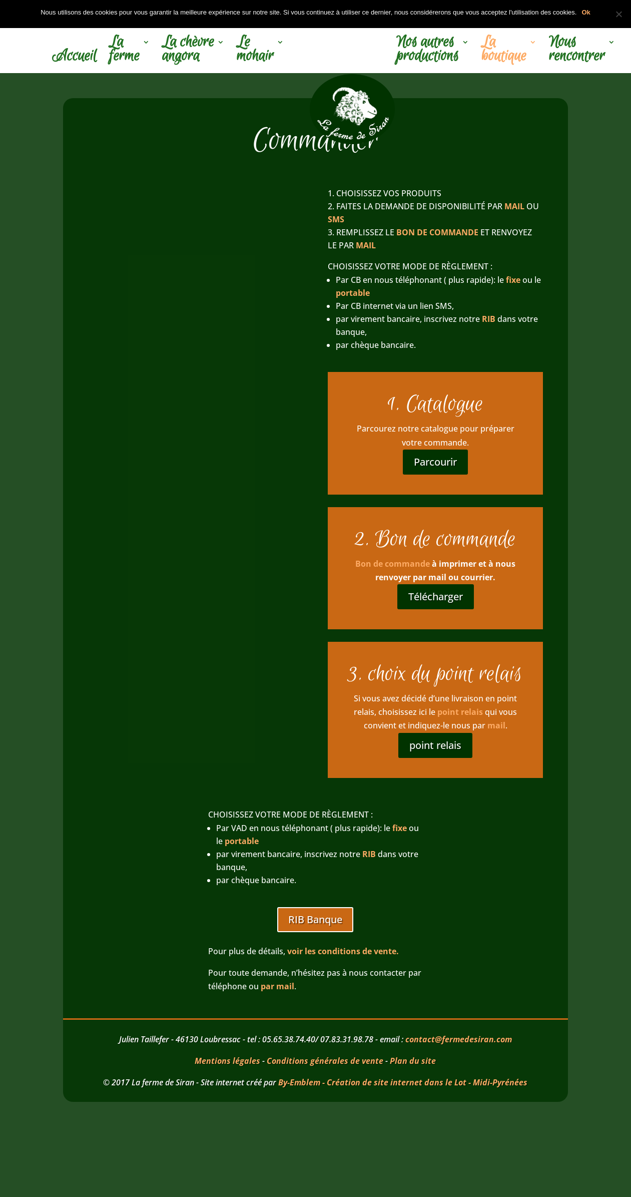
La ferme (124, 50)
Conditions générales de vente (325, 1060)
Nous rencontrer (577, 50)
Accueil (74, 57)
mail (496, 725)
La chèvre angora (188, 50)
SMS (337, 219)
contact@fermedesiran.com (458, 1039)
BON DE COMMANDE (437, 232)
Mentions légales (227, 1060)
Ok (585, 12)
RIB (488, 318)
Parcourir (435, 462)
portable (353, 292)
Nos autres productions (427, 50)
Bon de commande (392, 563)
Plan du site (413, 1060)
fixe (513, 279)
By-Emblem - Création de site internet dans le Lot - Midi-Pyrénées (402, 1082)
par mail (277, 986)
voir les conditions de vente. (343, 951)
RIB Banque (315, 919)
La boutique (503, 50)
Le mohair (255, 50)
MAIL (514, 206)
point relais (460, 711)
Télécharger (435, 596)
